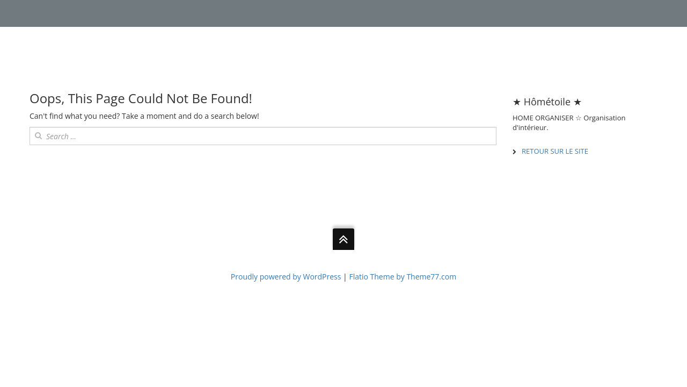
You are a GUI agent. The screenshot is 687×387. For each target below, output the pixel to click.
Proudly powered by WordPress (286, 276)
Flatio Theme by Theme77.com (402, 276)
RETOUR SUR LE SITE (555, 151)
